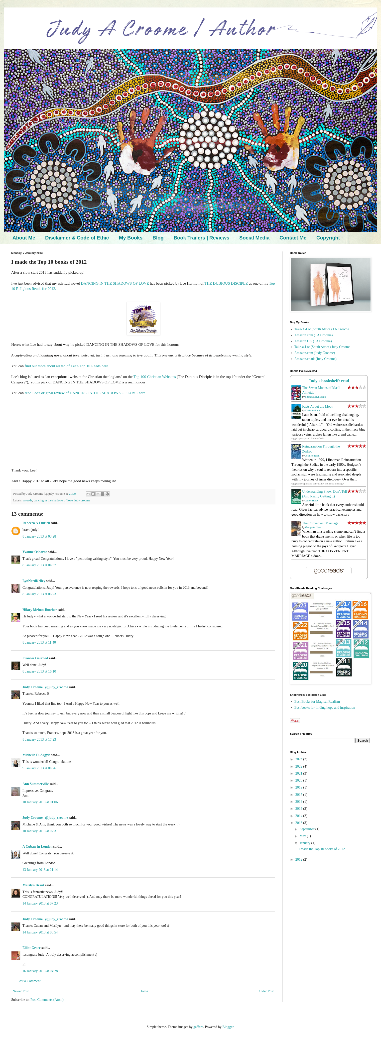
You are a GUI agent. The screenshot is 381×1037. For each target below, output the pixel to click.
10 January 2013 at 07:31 (40, 831)
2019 (299, 787)
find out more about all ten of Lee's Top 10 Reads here (66, 366)
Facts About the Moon (317, 406)
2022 (299, 766)
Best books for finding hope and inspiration (324, 707)
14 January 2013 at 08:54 (40, 932)
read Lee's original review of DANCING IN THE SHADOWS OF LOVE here (85, 393)
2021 (299, 773)
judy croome (82, 500)
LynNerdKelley (33, 581)
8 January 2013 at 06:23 (39, 594)
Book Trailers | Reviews (201, 237)
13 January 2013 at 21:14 (40, 870)
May (303, 836)
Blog (157, 237)
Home (143, 991)
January (305, 843)
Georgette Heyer (313, 527)
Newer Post (20, 991)
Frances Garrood (35, 658)
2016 (299, 802)
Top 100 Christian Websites (154, 376)
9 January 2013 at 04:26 (39, 768)
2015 (299, 808)
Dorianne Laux (312, 410)
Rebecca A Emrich (36, 523)
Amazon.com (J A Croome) (313, 335)
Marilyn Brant (33, 885)
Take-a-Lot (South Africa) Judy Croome (322, 347)
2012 (299, 859)
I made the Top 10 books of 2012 (322, 849)
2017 (299, 795)
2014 (299, 816)
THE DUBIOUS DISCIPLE (226, 283)
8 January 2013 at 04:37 (39, 565)
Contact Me (292, 237)
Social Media (254, 237)
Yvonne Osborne (34, 552)
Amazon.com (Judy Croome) (314, 353)
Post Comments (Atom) (47, 1000)
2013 (299, 823)
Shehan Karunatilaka (315, 396)
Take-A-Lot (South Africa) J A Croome (321, 329)
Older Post (266, 991)
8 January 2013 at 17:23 (39, 739)
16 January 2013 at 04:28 (40, 971)
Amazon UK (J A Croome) (313, 341)
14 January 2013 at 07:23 (40, 903)
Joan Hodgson (312, 455)
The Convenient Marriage (320, 523)
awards (27, 500)
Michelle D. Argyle (36, 755)
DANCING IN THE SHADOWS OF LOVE (115, 283)
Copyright (328, 237)
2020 (299, 780)
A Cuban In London (37, 846)
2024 (299, 759)
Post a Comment (29, 981)
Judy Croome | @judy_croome (45, 687)
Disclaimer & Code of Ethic (77, 237)
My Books (130, 237)
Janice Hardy (311, 500)
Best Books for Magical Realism (317, 701)
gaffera (198, 1027)
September (307, 829)
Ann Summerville (35, 784)
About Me (23, 237)
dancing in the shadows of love (53, 500)
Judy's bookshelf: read (329, 380)
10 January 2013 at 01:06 (40, 802)
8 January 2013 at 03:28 (39, 536)
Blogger (227, 1027)
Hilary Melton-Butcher (39, 610)
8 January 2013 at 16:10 (39, 671)
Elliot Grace (31, 948)
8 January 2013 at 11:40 (39, 642)
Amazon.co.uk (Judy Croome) (315, 359)
